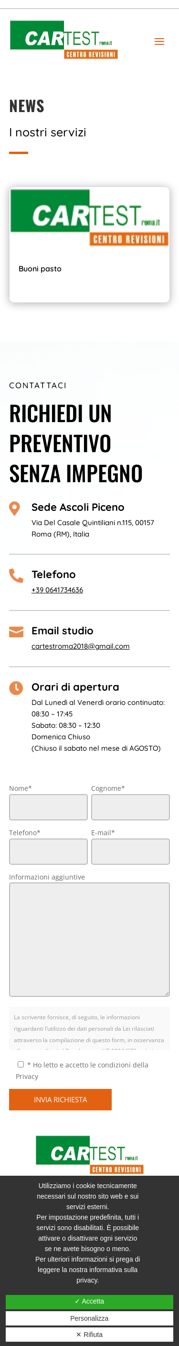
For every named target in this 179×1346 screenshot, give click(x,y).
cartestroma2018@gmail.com (81, 646)
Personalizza (89, 1318)
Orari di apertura (75, 687)
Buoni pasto (40, 268)
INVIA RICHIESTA (60, 1099)
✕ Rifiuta (89, 1334)
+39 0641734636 (57, 589)
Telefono (54, 574)
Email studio (63, 630)
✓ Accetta (89, 1301)
